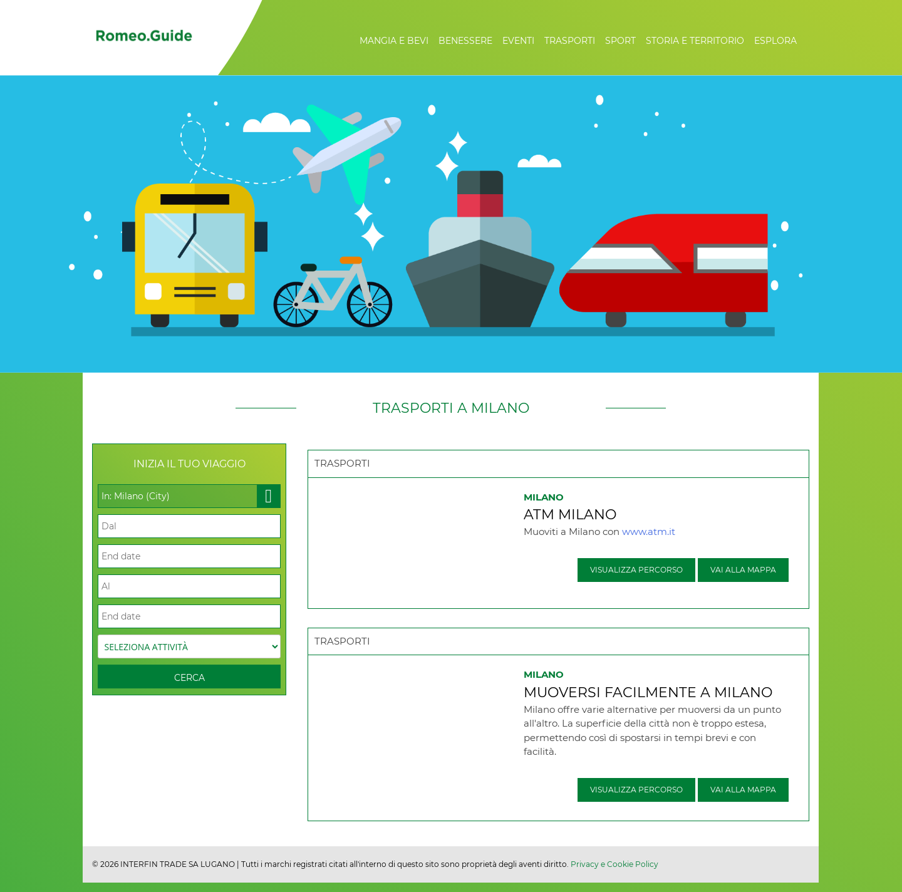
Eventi (518, 40)
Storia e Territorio (695, 40)
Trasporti (569, 40)
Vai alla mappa (743, 569)
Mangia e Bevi (394, 40)
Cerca (189, 677)
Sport (620, 40)
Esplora (775, 40)
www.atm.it (648, 531)
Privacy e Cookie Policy (614, 864)
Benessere (465, 40)
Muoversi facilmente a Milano (648, 692)
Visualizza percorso (636, 569)
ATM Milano (570, 514)
